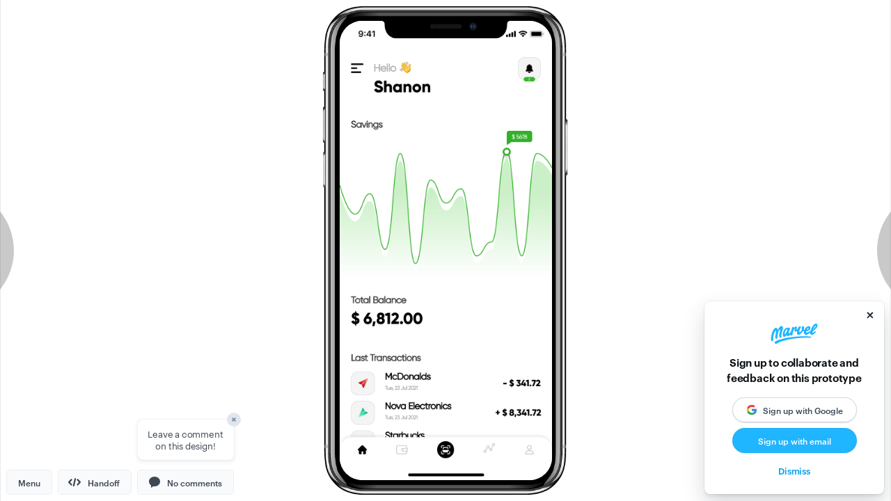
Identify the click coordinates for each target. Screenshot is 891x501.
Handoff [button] (94, 482)
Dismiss (794, 470)
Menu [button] (29, 482)
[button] (185, 482)
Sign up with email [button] (794, 440)
